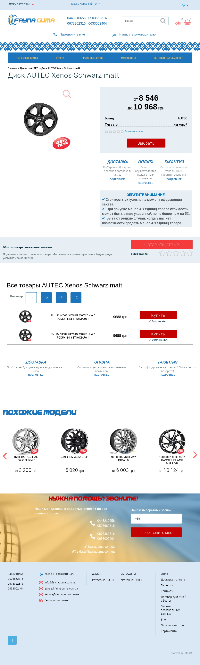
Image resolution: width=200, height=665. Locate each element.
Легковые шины (131, 580)
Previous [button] (4, 455)
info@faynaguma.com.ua (60, 582)
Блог (164, 619)
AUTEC (34, 68)
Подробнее (117, 179)
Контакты (167, 591)
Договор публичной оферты (173, 598)
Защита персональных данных (170, 609)
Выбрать (146, 143)
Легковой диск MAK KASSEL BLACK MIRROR (172, 460)
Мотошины (128, 573)
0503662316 (106, 525)
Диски (23, 68)
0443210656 (106, 520)
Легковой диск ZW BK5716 (123, 458)
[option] (26, 451)
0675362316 (106, 533)
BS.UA (188, 652)
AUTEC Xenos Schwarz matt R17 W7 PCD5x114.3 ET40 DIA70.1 (73, 335)
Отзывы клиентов (172, 625)
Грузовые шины (103, 580)
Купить (158, 315)
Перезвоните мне (156, 532)
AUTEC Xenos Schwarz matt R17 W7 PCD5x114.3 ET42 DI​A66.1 (73, 317)
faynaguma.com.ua (101, 546)
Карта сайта (169, 631)
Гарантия (167, 585)
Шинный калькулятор (168, 57)
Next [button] (195, 455)
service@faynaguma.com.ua (62, 594)
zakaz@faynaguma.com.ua (96, 551)
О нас (164, 574)
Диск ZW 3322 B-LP (74, 456)
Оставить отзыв (134, 131)
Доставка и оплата (173, 579)
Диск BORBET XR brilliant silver (26, 458)
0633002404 (106, 538)
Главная (12, 68)
